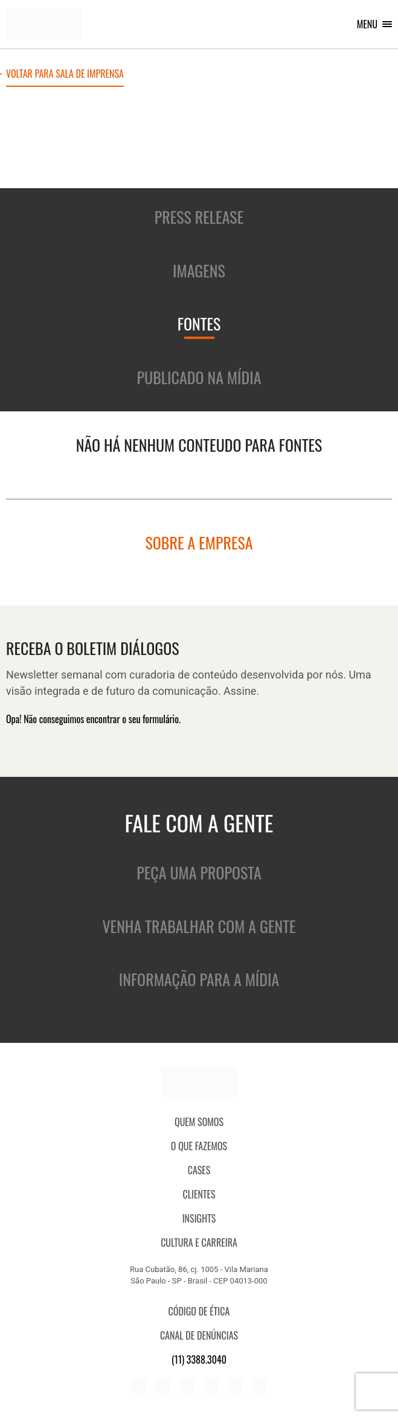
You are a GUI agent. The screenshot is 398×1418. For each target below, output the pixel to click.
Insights (199, 1218)
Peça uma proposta (198, 872)
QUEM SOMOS (199, 1122)
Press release (199, 217)
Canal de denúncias (199, 1335)
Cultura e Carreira (199, 1242)
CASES (199, 1170)
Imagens (199, 270)
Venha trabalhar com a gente (198, 926)
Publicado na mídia (199, 377)
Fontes (199, 323)
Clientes (198, 1194)
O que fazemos (199, 1146)
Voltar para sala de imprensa (65, 75)
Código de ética (199, 1311)
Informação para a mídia (199, 979)
